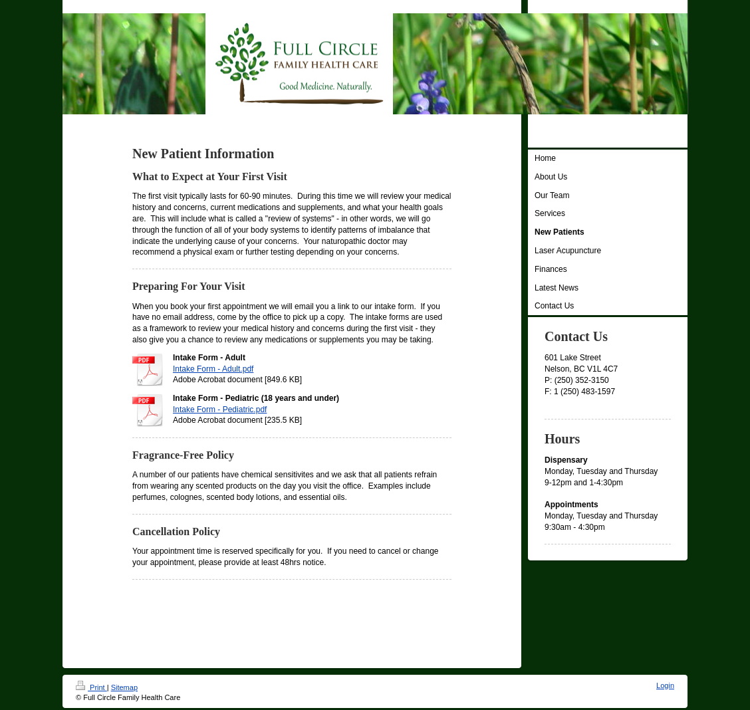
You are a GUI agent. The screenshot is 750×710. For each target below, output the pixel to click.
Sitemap (124, 687)
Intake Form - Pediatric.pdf (220, 409)
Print (91, 687)
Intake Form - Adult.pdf (213, 369)
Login (665, 685)
